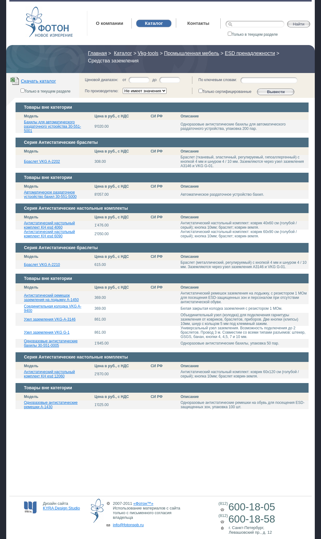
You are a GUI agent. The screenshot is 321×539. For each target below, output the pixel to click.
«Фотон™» (143, 503)
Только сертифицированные (225, 91)
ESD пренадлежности (250, 53)
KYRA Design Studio (61, 508)
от (124, 80)
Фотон (33, 9)
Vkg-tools (148, 53)
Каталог (123, 53)
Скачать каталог (38, 81)
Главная (97, 53)
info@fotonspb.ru (128, 525)
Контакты (198, 23)
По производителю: (101, 91)
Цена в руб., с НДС (111, 116)
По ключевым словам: (218, 80)
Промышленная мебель (191, 53)
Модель (31, 116)
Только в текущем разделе (253, 34)
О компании (109, 23)
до (154, 80)
